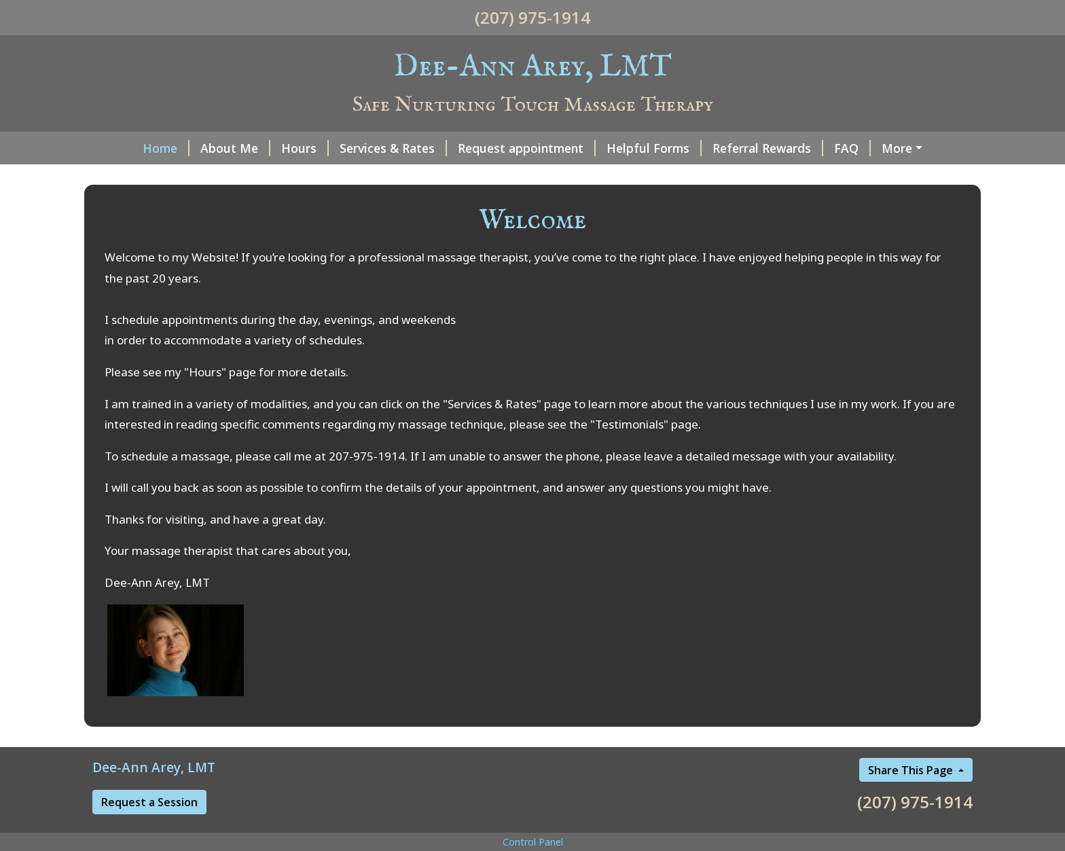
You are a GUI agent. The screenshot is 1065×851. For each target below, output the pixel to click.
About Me (235, 148)
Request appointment (527, 148)
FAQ (852, 148)
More (897, 148)
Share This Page (912, 770)
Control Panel (533, 841)
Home (166, 148)
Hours (305, 148)
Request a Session (149, 802)
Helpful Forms (654, 148)
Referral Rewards (767, 148)
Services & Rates (393, 148)
